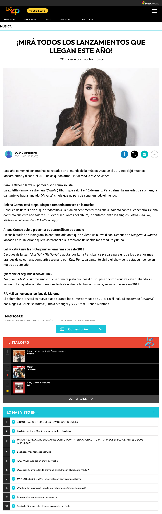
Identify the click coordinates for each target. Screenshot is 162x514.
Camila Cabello (14, 320)
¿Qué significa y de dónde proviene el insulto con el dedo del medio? (53, 469)
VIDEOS (47, 19)
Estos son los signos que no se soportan (37, 496)
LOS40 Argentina (26, 152)
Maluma (31, 320)
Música (6, 26)
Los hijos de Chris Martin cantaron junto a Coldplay (44, 431)
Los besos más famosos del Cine (34, 451)
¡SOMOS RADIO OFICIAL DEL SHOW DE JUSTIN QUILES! (48, 421)
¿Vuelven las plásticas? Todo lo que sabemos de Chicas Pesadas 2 (51, 487)
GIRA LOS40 (65, 19)
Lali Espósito (48, 320)
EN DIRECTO (39, 11)
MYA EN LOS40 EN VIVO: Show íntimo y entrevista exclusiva (49, 478)
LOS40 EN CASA (86, 19)
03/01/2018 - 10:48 (26, 156)
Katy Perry (67, 320)
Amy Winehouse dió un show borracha (37, 460)
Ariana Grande (86, 320)
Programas (30, 19)
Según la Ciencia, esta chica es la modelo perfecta (43, 506)
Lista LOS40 (9, 19)
